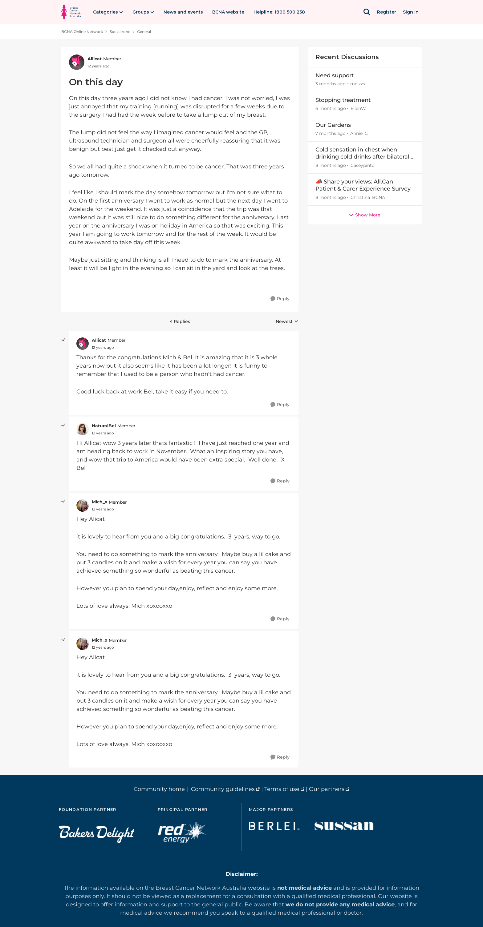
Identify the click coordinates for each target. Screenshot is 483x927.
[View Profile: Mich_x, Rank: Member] (82, 505)
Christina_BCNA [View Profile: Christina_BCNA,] (368, 197)
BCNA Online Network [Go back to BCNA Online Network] (82, 31)
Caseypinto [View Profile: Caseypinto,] (363, 165)
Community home (159, 789)
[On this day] (103, 347)
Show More (364, 215)
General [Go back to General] (144, 31)
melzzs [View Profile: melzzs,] (357, 84)
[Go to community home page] (71, 12)
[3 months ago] (330, 84)
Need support (334, 75)
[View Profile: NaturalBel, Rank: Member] (82, 429)
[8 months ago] (330, 165)
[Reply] (280, 299)
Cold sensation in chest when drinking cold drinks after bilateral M (362, 153)
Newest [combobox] (287, 322)
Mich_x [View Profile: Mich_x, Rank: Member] (99, 502)
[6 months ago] (330, 109)
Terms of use (281, 789)
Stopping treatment (343, 100)
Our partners (326, 789)
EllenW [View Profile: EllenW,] (358, 108)
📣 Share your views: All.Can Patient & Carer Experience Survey (363, 185)
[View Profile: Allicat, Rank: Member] (76, 62)
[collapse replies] (63, 340)
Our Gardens (333, 125)
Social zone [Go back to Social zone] (120, 31)
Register (386, 12)
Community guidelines (223, 789)
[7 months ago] (330, 133)
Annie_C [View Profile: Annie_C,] (359, 133)
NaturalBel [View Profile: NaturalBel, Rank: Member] (104, 426)
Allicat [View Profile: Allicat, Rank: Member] (94, 59)
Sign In (411, 12)
